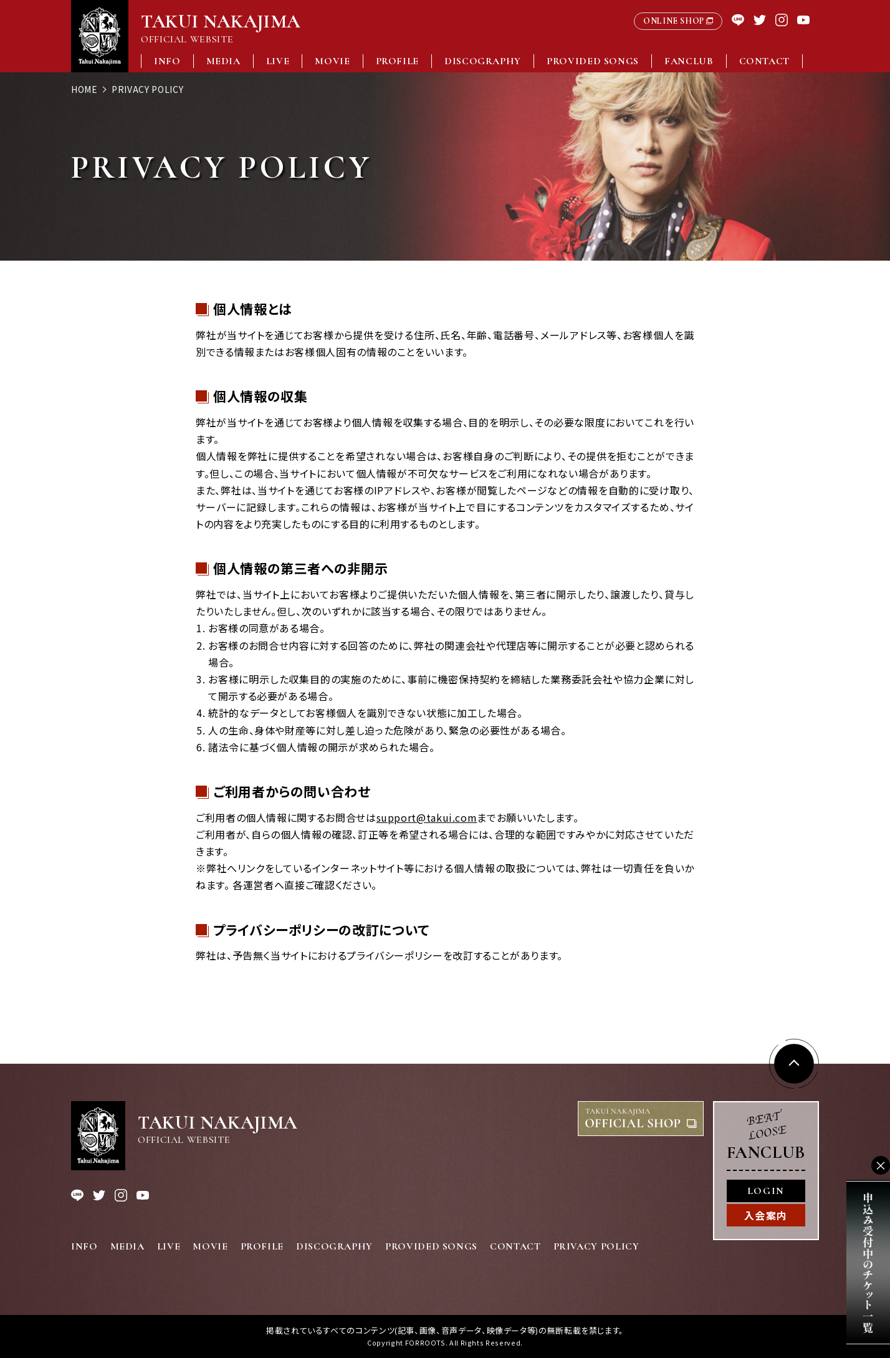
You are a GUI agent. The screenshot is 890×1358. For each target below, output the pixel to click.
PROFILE (397, 61)
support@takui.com (426, 817)
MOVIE (332, 61)
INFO (167, 61)
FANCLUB (688, 61)
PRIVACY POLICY (596, 1246)
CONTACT (764, 61)
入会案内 (766, 1215)
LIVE (278, 61)
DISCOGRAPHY (482, 61)
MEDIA (223, 61)
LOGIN (766, 1191)
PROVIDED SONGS (593, 61)
